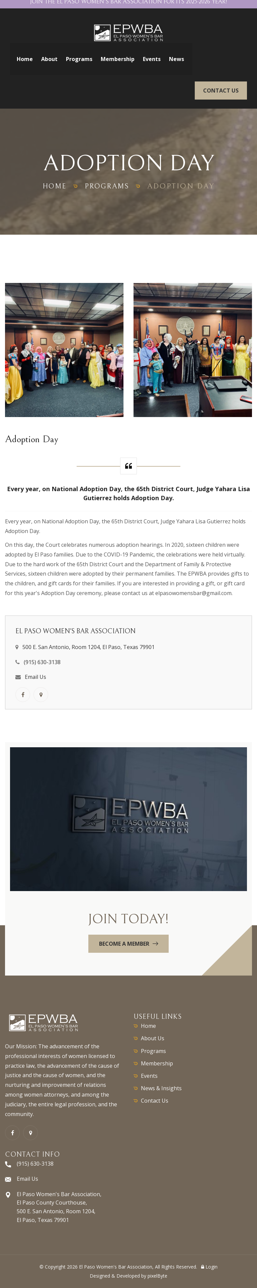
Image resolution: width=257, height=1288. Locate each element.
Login (209, 1267)
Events (152, 59)
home (53, 186)
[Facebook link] (22, 694)
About (49, 59)
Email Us (35, 677)
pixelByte (157, 1276)
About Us (152, 1038)
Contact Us (154, 1100)
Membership (118, 59)
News (176, 59)
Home (25, 59)
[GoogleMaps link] (40, 694)
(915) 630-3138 (42, 662)
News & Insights (161, 1088)
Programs (79, 59)
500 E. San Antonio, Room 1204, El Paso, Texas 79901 (88, 647)
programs (108, 186)
